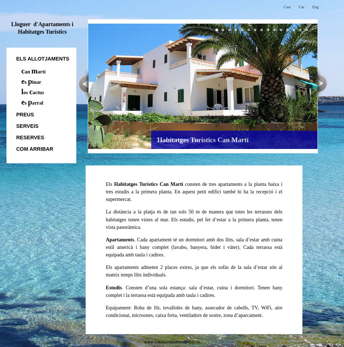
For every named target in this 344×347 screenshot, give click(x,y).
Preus (25, 114)
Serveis (27, 126)
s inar (32, 82)
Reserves (30, 137)
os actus (33, 92)
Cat (302, 7)
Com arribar (34, 149)
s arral (32, 103)
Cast (287, 7)
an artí (34, 71)
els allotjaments (42, 59)
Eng (315, 7)
